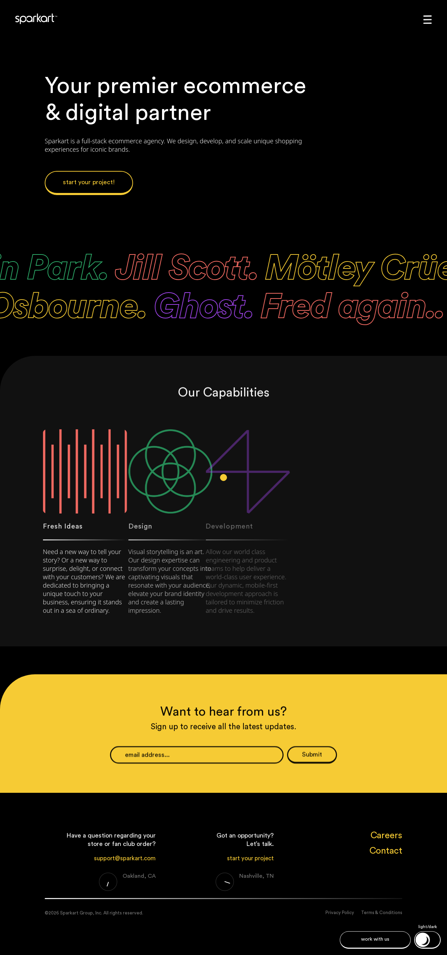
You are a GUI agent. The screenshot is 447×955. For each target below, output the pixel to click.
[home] (35, 18)
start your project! (89, 182)
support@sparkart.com (125, 858)
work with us (375, 939)
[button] (428, 18)
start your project (250, 858)
